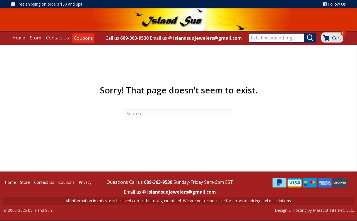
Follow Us (334, 4)
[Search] (178, 113)
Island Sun (42, 210)
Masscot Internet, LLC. (333, 210)
